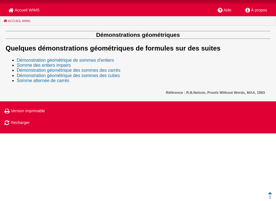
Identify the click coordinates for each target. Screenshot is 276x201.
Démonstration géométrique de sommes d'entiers (65, 60)
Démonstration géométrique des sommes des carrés (68, 70)
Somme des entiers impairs (44, 65)
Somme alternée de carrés (43, 80)
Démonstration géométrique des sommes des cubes (68, 75)
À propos (259, 10)
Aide (227, 10)
